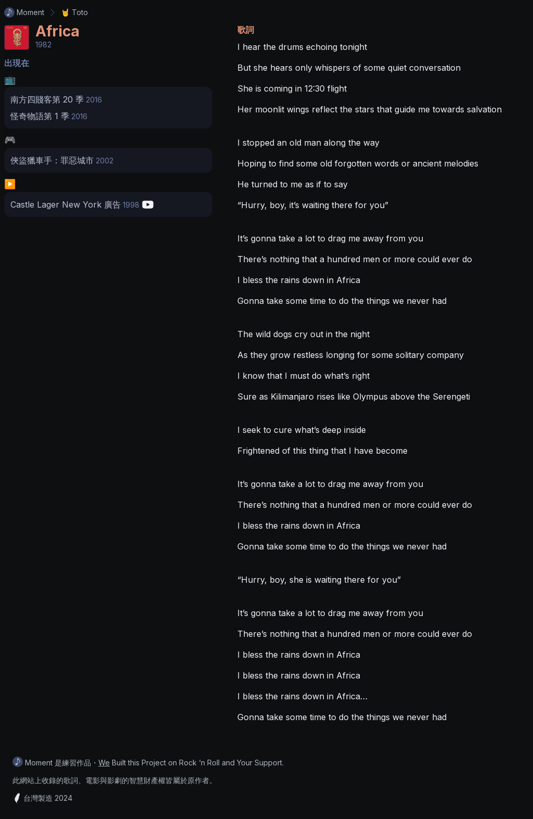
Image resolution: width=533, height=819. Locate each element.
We (104, 762)
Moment (24, 12)
